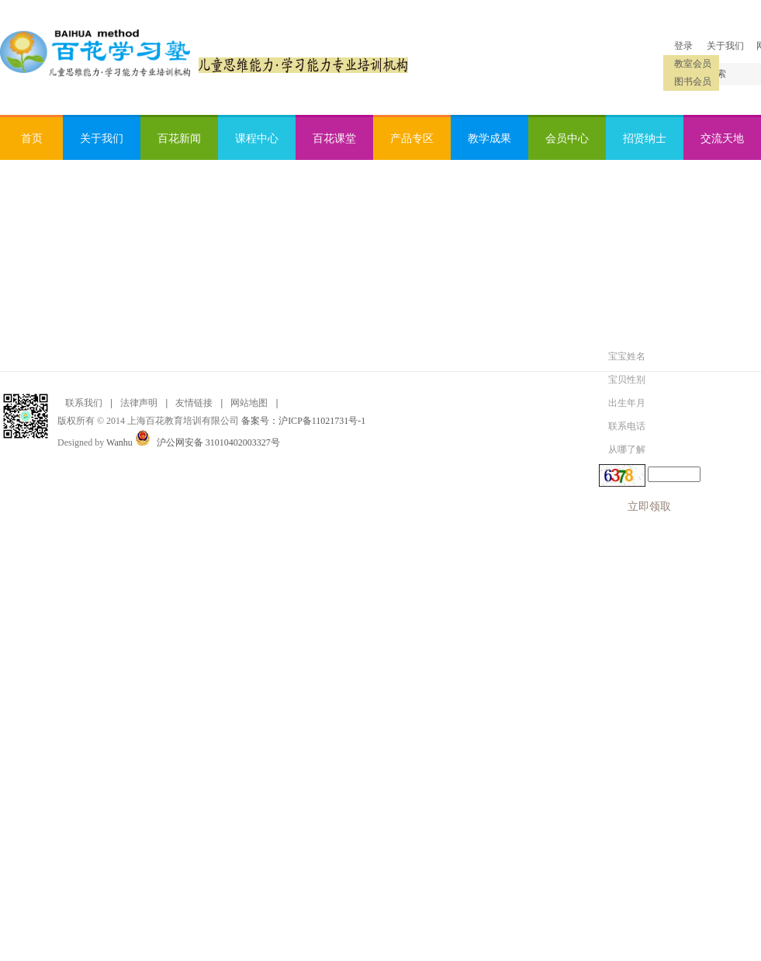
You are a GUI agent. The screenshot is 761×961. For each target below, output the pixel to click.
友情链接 (194, 402)
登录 (683, 45)
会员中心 (567, 138)
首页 (32, 138)
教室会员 (692, 63)
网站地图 (249, 402)
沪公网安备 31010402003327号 (218, 442)
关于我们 (725, 45)
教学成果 (489, 138)
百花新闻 (179, 138)
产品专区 (412, 138)
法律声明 (138, 402)
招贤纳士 (644, 138)
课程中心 (256, 138)
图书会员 (692, 81)
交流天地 (722, 138)
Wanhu (119, 442)
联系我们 (83, 402)
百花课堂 (334, 138)
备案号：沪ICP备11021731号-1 (303, 420)
